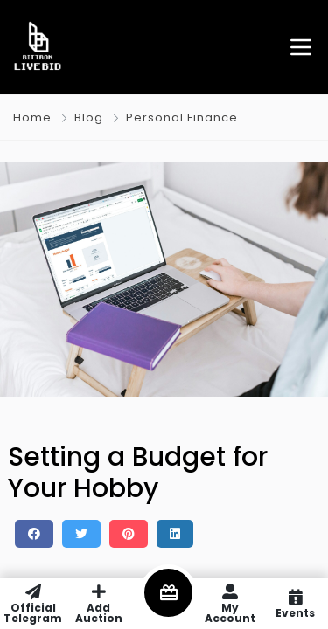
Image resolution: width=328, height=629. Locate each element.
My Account (229, 604)
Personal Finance (182, 117)
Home (32, 117)
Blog (88, 117)
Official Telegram (33, 604)
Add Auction (98, 604)
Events (295, 604)
